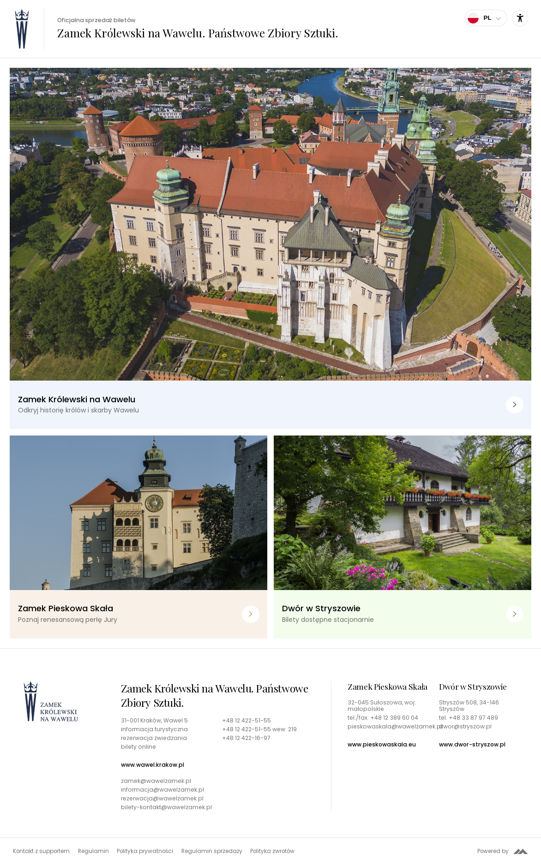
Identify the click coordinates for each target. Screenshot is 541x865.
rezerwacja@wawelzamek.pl (162, 798)
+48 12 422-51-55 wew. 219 (259, 729)
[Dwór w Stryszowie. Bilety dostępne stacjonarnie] (402, 536)
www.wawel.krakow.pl (152, 765)
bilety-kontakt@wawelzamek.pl (166, 807)
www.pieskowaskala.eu (382, 744)
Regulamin (93, 851)
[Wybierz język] (486, 18)
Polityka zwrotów (272, 851)
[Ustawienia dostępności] (520, 18)
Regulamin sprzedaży (211, 851)
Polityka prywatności (145, 851)
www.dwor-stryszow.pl (472, 744)
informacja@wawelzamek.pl (162, 790)
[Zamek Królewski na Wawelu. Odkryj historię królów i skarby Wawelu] (270, 248)
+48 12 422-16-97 (246, 738)
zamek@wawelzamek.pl (156, 781)
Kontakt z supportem (41, 851)
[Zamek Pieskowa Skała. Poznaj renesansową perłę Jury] (138, 536)
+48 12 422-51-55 (246, 720)
